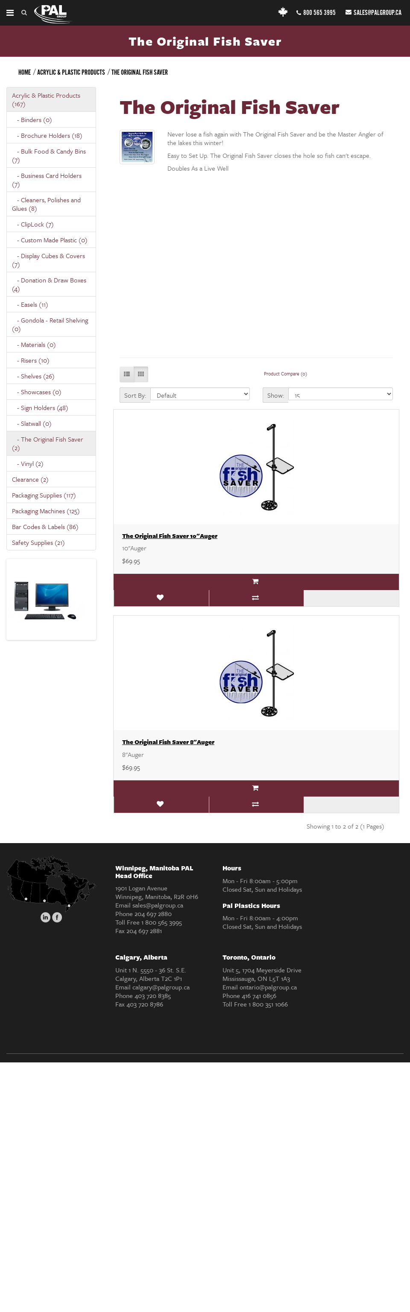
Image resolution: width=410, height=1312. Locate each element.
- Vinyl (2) (28, 463)
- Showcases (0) (37, 391)
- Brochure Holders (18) (47, 135)
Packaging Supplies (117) (44, 495)
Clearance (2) (30, 479)
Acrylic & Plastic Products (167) (46, 99)
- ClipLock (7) (33, 224)
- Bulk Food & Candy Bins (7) (49, 155)
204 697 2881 (144, 930)
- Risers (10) (31, 360)
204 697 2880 (153, 913)
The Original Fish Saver (139, 72)
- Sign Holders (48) (40, 407)
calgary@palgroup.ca (161, 987)
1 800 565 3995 (161, 922)
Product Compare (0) (285, 373)
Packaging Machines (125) (46, 510)
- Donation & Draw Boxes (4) (49, 284)
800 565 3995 (316, 13)
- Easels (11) (30, 304)
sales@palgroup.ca (373, 13)
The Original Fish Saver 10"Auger (169, 535)
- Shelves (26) (33, 376)
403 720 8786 (144, 1004)
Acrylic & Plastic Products (71, 72)
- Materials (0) (34, 344)
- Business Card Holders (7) (47, 180)
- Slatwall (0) (32, 423)
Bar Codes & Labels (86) (45, 526)
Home (24, 72)
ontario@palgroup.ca (268, 987)
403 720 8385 (153, 995)
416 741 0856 (259, 995)
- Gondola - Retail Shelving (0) (50, 324)
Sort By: (135, 395)
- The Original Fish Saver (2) (47, 443)
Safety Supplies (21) (38, 542)
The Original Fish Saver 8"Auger (168, 741)
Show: (275, 395)
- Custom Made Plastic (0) (50, 239)
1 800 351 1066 (268, 1004)
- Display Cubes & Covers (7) (48, 260)
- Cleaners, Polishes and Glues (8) (46, 204)
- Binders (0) (32, 119)
